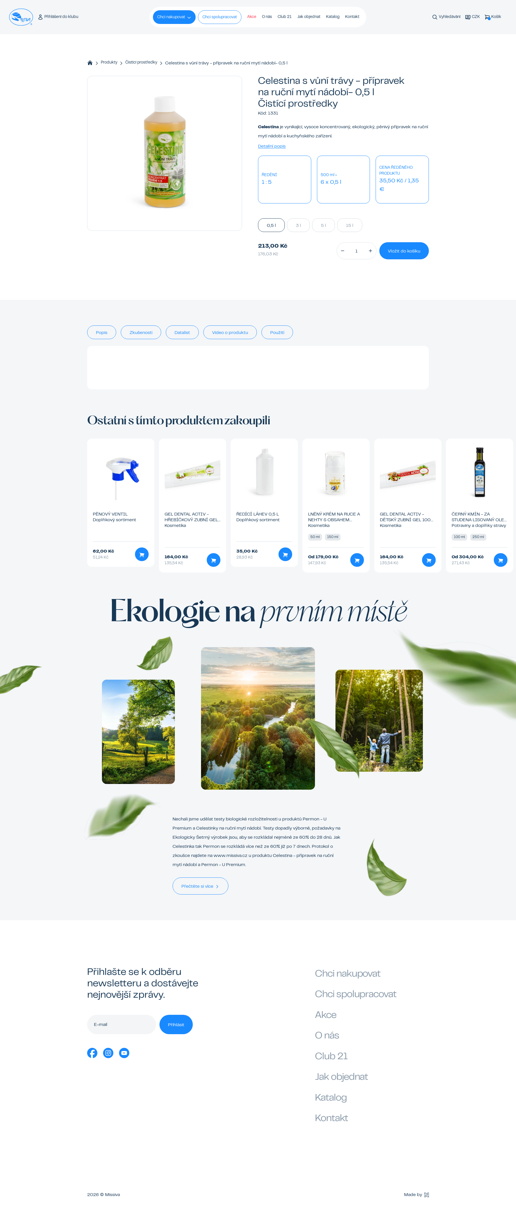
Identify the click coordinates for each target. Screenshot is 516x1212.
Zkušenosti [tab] (141, 333)
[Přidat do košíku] (142, 554)
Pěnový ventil (110, 514)
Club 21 (285, 17)
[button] (342, 250)
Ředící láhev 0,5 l (257, 514)
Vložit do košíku (404, 251)
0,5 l (271, 225)
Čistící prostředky (141, 62)
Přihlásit (176, 1025)
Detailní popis (272, 146)
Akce (251, 17)
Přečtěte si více (200, 886)
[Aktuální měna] (472, 17)
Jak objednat (308, 17)
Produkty (109, 62)
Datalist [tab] (182, 333)
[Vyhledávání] (446, 17)
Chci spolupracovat (219, 17)
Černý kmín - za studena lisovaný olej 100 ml (479, 520)
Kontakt (352, 17)
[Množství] (356, 251)
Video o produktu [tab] (230, 333)
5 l (323, 225)
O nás (267, 17)
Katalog (332, 17)
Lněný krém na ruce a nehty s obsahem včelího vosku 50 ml (334, 520)
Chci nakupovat (174, 17)
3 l (298, 225)
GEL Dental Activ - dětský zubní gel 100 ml (405, 520)
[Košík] (492, 17)
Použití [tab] (277, 333)
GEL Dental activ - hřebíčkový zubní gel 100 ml (191, 520)
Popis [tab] (101, 333)
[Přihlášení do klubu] (58, 17)
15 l (349, 225)
